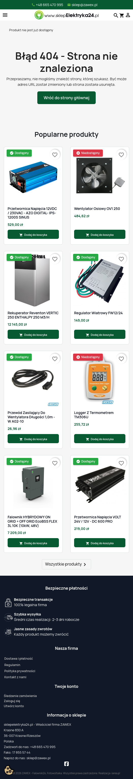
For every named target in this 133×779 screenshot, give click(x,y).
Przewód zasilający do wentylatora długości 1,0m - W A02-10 (31, 417)
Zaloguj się (12, 701)
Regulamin (12, 665)
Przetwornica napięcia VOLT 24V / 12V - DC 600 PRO (97, 519)
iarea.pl (116, 773)
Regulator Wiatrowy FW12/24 (98, 313)
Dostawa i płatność (18, 658)
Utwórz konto (14, 706)
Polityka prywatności (19, 671)
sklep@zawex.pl (38, 758)
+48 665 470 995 (43, 746)
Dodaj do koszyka (33, 235)
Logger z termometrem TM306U (94, 415)
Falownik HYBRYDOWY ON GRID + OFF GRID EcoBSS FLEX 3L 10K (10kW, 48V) (32, 521)
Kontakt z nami (15, 677)
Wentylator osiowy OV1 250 (97, 209)
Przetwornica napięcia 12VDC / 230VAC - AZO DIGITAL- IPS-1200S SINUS (32, 213)
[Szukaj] (115, 15)
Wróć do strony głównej (66, 98)
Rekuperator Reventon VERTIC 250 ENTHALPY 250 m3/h (33, 315)
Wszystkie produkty (66, 564)
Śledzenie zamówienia (20, 696)
